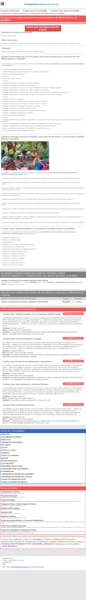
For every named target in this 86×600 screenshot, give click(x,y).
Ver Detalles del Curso (73, 314)
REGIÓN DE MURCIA (9, 461)
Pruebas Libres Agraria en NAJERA (65, 11)
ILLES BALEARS (7, 463)
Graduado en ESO (6, 512)
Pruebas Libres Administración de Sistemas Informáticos (19, 530)
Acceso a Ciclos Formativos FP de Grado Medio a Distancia (26, 544)
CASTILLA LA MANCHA (10, 455)
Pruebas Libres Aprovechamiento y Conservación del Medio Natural (22, 520)
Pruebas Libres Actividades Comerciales (13, 526)
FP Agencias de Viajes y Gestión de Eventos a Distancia (18, 504)
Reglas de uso (7, 558)
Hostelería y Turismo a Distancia (47, 539)
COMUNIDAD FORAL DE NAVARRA (14, 469)
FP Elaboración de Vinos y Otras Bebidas (66, 544)
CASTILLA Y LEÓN (8, 450)
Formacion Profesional (10, 11)
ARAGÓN (4, 458)
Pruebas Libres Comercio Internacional (18, 405)
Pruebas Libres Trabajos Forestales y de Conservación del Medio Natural (32, 314)
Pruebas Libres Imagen (8, 500)
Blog (4, 564)
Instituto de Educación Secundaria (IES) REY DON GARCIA (24, 280)
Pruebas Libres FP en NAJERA (35, 11)
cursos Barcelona (9, 546)
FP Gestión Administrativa (9, 496)
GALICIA (4, 448)
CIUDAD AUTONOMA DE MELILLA (14, 482)
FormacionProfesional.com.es (20, 567)
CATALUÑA (5, 434)
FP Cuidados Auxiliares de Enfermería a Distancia (65, 542)
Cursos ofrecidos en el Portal (13, 560)
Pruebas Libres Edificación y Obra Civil (16, 539)
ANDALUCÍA (5, 440)
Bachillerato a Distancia (8, 516)
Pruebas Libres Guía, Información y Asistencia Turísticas (25, 384)
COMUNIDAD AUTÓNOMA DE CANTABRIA (17, 474)
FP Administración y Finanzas (10, 491)
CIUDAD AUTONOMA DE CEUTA (13, 479)
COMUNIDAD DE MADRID (11, 437)
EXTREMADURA (7, 471)
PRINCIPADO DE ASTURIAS (12, 466)
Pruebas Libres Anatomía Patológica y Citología (22, 339)
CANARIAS (5, 453)
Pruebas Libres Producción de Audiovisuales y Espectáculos (27, 361)
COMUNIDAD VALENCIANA (11, 442)
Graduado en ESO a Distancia (10, 508)
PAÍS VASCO (6, 445)
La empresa (6, 562)
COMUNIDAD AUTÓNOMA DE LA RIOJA (16, 477)
